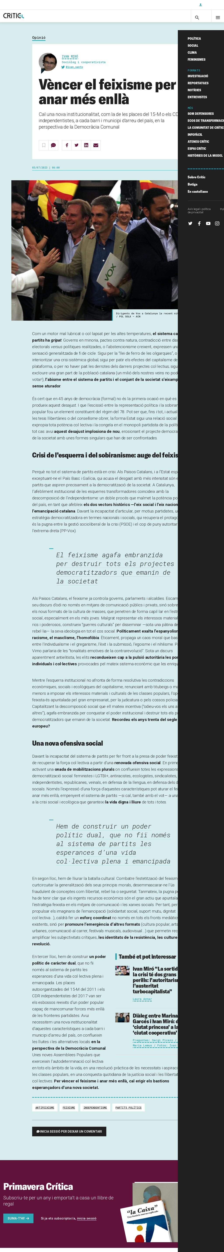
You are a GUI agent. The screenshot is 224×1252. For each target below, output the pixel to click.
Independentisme (95, 1111)
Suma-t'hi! (16, 1222)
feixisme (69, 1111)
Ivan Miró (70, 60)
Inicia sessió (211, 4)
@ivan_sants (74, 71)
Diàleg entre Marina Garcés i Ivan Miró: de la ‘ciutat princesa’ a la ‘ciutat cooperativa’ (160, 1028)
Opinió (39, 42)
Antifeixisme (44, 1111)
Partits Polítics (129, 1111)
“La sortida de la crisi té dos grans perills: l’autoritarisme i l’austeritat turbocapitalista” (160, 984)
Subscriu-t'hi (181, 4)
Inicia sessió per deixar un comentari (71, 1135)
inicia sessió (86, 1222)
